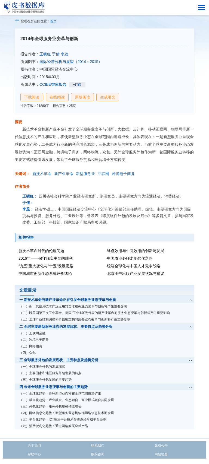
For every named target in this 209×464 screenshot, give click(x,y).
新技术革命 (41, 173)
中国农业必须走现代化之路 (130, 258)
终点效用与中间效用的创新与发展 (135, 251)
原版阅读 (82, 97)
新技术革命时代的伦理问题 (41, 251)
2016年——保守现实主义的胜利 (46, 258)
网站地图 (161, 454)
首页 (53, 21)
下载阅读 (31, 97)
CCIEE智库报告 (52, 84)
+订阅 (77, 85)
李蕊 (64, 54)
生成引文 (107, 97)
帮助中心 (34, 454)
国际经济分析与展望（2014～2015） (70, 61)
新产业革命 (63, 173)
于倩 (56, 54)
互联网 (103, 173)
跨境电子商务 (123, 173)
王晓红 (45, 54)
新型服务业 (85, 173)
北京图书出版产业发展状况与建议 (135, 273)
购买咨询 (97, 454)
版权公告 (161, 445)
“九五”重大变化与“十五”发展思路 (46, 266)
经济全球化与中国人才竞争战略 (133, 266)
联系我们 (97, 445)
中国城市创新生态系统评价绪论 (45, 273)
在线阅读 (57, 97)
